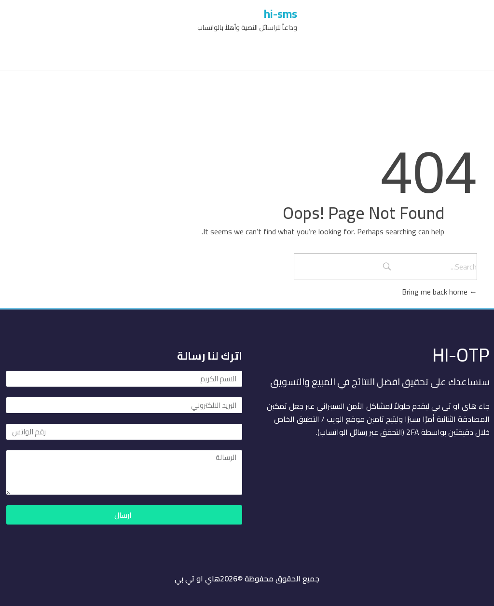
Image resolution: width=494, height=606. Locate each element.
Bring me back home (439, 291)
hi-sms (280, 14)
